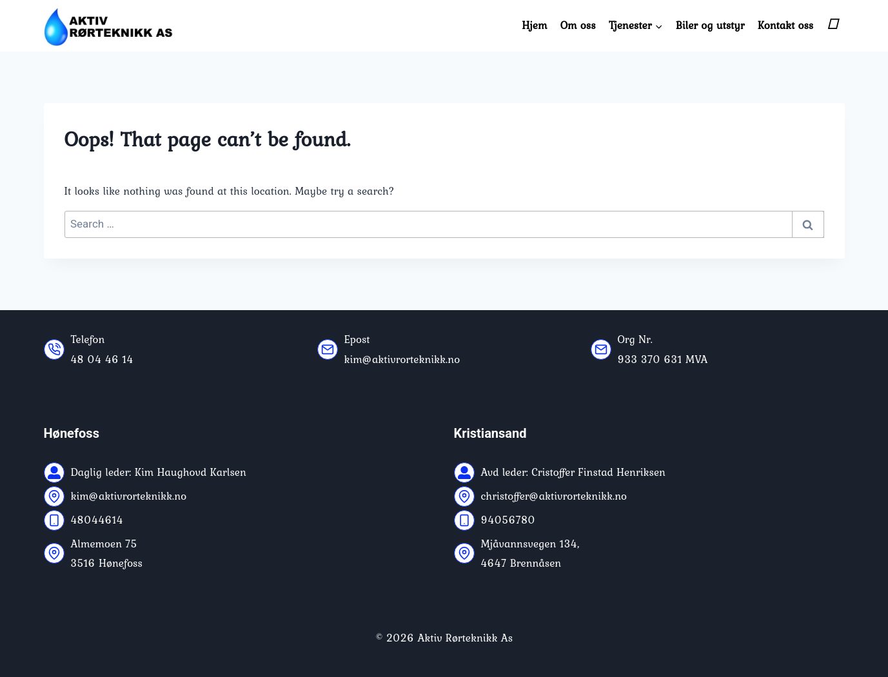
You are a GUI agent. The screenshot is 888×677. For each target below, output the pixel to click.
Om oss (578, 25)
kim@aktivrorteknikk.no (402, 359)
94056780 (508, 519)
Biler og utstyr (710, 25)
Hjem (534, 25)
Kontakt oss (785, 25)
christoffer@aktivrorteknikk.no (554, 495)
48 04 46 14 (102, 359)
